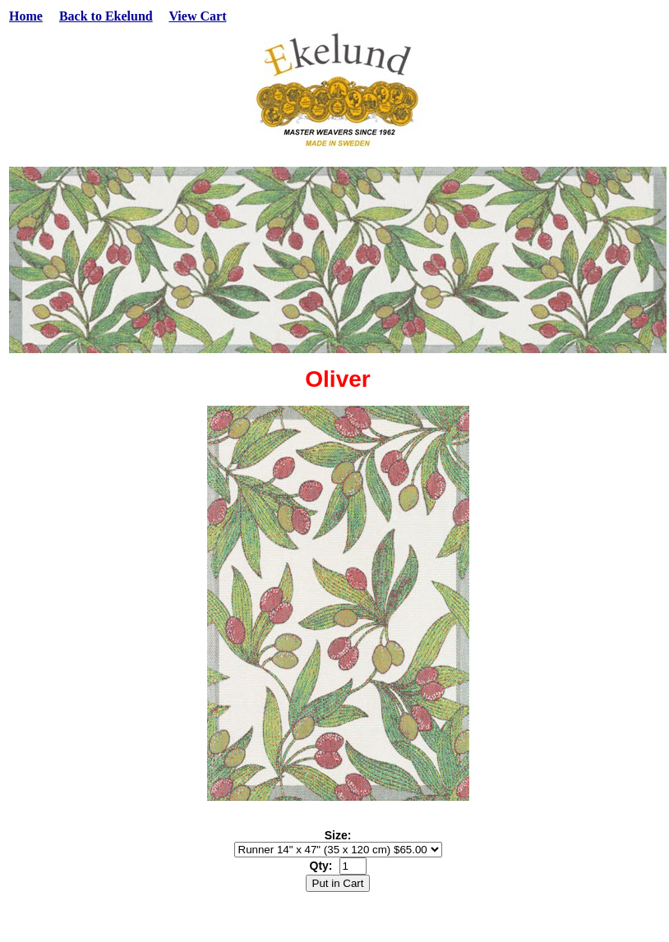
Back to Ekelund (106, 16)
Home (26, 16)
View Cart (197, 16)
